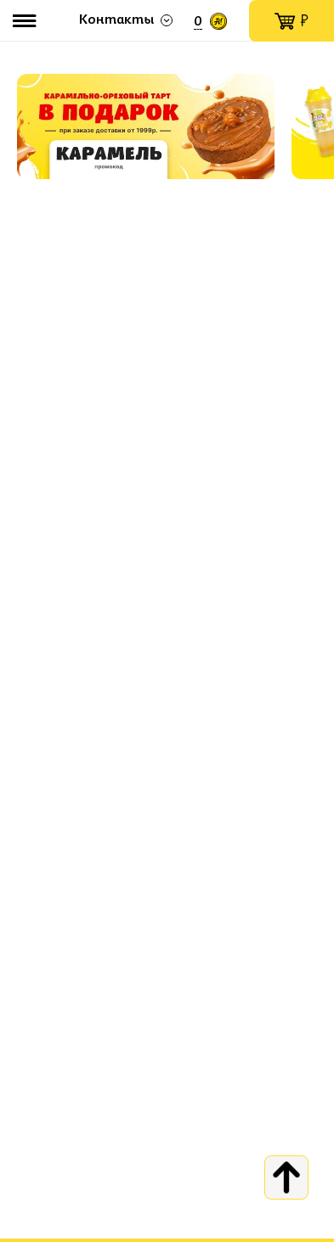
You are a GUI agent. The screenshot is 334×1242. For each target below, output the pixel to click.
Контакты (116, 20)
